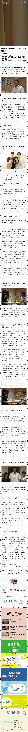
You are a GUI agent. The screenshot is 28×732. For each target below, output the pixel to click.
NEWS (16, 720)
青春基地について (19, 722)
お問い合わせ (17, 727)
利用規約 (16, 724)
